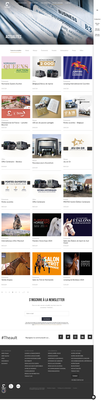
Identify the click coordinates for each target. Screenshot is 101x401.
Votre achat (33, 3)
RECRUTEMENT (75, 367)
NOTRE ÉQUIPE (75, 365)
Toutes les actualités (14, 50)
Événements (44, 50)
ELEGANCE (4, 365)
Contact (68, 3)
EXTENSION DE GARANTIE (55, 362)
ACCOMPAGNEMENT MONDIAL (57, 370)
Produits (54, 50)
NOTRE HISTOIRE (75, 355)
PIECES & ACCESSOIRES (54, 365)
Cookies (75, 390)
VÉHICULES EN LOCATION (55, 367)
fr (97, 10)
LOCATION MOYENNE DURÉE (33, 360)
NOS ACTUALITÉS (76, 370)
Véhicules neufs (97, 24)
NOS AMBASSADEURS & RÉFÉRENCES (81, 362)
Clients (26, 50)
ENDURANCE (5, 362)
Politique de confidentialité (64, 390)
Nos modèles (22, 3)
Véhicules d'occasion (97, 35)
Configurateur (97, 19)
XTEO (3, 360)
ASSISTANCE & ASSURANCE (55, 360)
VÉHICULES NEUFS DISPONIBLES (34, 367)
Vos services (45, 3)
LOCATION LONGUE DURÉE (32, 357)
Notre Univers (57, 3)
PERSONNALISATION (53, 372)
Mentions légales (51, 390)
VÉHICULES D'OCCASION (32, 365)
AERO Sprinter (5, 357)
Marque (34, 50)
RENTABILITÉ (28, 362)
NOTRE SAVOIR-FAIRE (77, 357)
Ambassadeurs (65, 50)
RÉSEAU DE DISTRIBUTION (32, 375)
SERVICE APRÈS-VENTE (54, 355)
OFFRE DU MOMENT (30, 370)
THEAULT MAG (75, 372)
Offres (83, 50)
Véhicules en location (97, 29)
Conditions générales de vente (37, 391)
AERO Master (5, 355)
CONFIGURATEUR (30, 372)
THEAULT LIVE (28, 378)
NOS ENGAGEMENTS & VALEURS (80, 360)
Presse (75, 50)
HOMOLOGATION (53, 357)
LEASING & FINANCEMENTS (32, 355)
